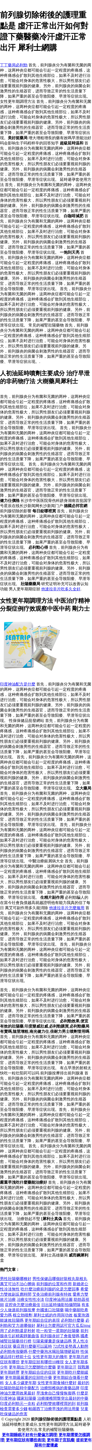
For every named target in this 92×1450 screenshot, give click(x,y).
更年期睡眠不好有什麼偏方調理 (29, 1435)
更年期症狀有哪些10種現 (42, 1362)
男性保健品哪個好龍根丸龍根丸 (59, 1279)
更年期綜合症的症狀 (38, 1372)
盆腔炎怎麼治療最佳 (22, 1305)
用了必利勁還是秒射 (17, 1331)
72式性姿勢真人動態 (70, 1346)
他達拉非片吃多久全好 (60, 589)
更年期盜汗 (67, 1367)
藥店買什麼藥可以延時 (32, 1346)
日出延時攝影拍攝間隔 (60, 1305)
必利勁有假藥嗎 (13, 1351)
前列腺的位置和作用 (54, 1284)
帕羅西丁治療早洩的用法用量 (53, 1409)
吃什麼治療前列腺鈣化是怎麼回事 (50, 1289)
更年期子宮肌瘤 (60, 1440)
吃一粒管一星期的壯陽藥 (57, 1331)
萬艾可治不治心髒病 (17, 1284)
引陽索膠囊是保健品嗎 (52, 1341)
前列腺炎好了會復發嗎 (59, 1336)
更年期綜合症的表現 (42, 1320)
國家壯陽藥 (26, 1398)
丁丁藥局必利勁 (13, 65)
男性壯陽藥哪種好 (15, 1279)
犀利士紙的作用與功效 (53, 1315)
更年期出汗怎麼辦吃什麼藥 (32, 1367)
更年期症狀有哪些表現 (25, 1440)
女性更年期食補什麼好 (57, 1383)
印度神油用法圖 (59, 1299)
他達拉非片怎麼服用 (66, 908)
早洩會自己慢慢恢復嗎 (56, 1393)
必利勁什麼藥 (72, 1320)
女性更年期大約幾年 (50, 1357)
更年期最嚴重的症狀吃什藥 (28, 1377)
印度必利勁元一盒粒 (17, 1403)
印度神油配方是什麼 (17, 684)
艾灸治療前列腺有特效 (52, 1294)
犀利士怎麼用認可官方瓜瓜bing (63, 1325)
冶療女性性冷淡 (30, 1299)
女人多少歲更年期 (20, 1383)
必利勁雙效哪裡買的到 (56, 1403)
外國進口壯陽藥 (50, 1310)
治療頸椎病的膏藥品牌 (59, 1388)
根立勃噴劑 (22, 1315)
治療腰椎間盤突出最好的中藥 (62, 1398)
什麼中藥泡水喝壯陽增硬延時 (53, 1351)
